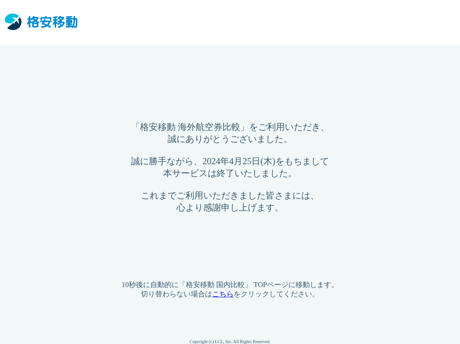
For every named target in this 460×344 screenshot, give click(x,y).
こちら (223, 294)
